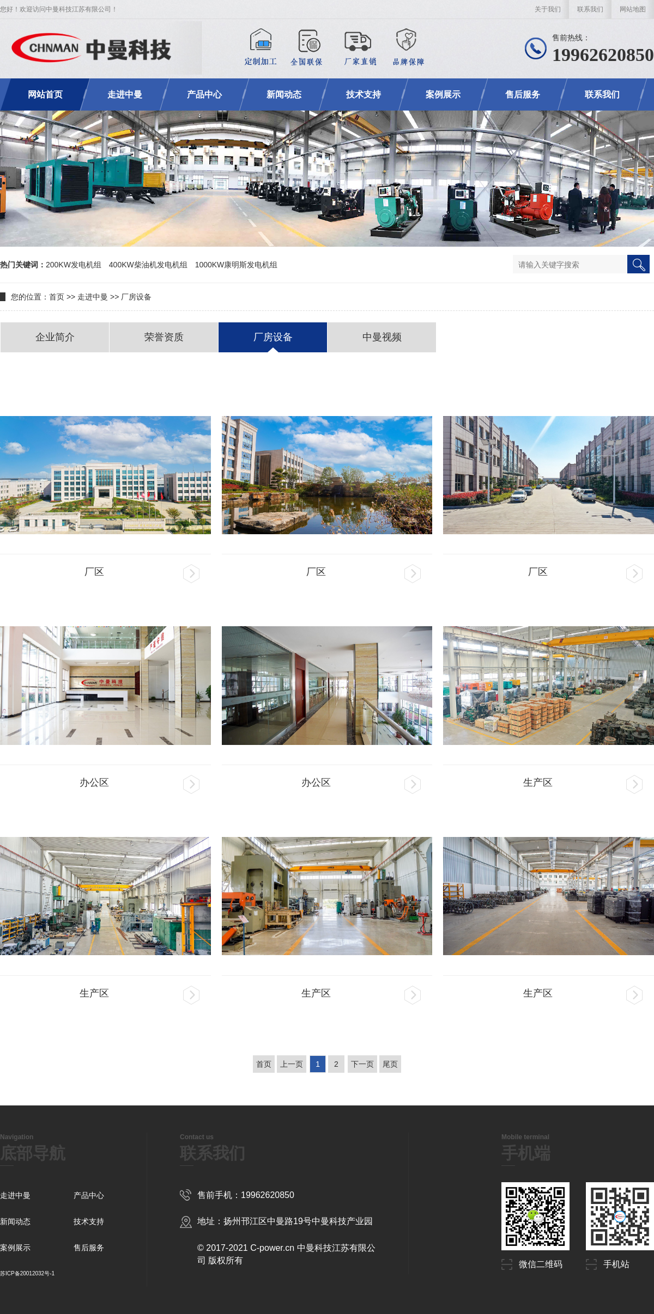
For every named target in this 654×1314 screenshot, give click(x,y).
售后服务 (522, 94)
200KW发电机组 (73, 264)
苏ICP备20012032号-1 (27, 1273)
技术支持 (363, 94)
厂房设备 (136, 296)
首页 (56, 296)
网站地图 (633, 9)
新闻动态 (284, 94)
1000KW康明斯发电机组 (236, 264)
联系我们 (590, 9)
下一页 (362, 1064)
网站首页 (45, 94)
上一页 (291, 1064)
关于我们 (548, 9)
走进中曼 (124, 94)
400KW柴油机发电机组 (148, 264)
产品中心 (204, 94)
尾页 (390, 1064)
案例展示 (443, 94)
